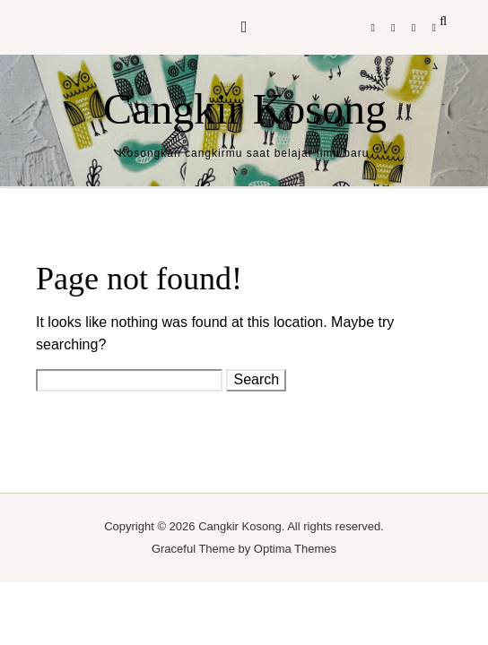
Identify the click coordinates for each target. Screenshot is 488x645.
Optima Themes (295, 548)
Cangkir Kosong (245, 109)
